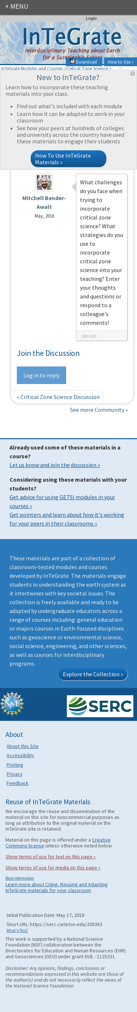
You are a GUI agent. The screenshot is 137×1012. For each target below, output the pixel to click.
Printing (15, 764)
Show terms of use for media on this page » (52, 867)
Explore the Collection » (93, 674)
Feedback (17, 783)
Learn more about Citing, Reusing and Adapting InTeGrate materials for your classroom (56, 887)
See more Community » (99, 409)
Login (91, 18)
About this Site (23, 746)
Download (83, 62)
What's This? (17, 930)
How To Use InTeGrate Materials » (63, 159)
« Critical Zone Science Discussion (58, 396)
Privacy (15, 774)
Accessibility (20, 755)
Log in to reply (41, 375)
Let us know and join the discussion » (54, 465)
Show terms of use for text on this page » (50, 856)
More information (19, 878)
